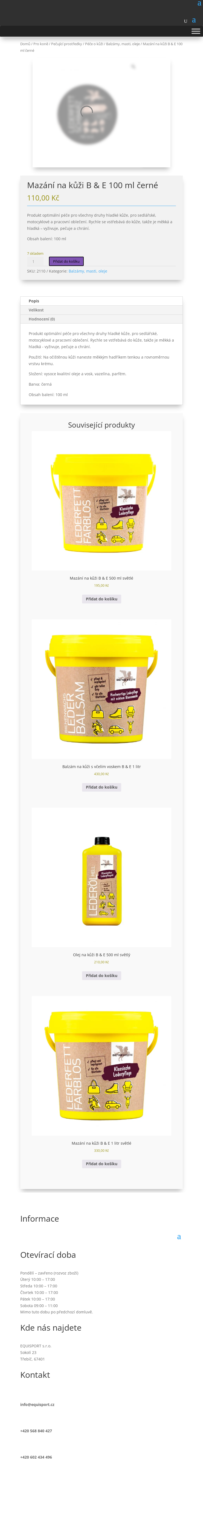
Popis (34, 300)
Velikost (36, 310)
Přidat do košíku (66, 261)
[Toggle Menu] (196, 31)
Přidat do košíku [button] (101, 599)
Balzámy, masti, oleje (88, 271)
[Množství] (35, 261)
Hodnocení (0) (42, 319)
